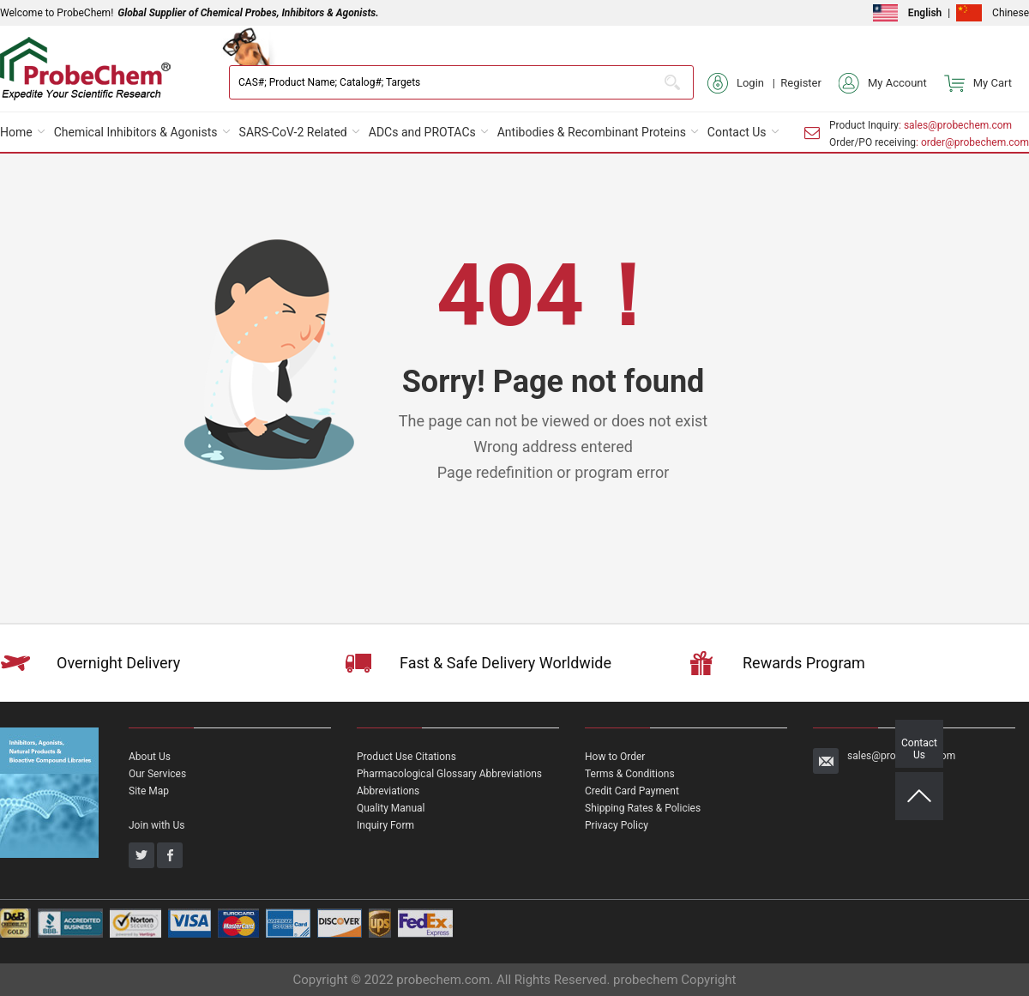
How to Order (615, 757)
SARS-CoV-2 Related (293, 132)
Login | (743, 83)
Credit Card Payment (632, 791)
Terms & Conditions (630, 774)
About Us (150, 757)
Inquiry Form (385, 825)
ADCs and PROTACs (422, 132)
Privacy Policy (616, 825)
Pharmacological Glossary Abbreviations (449, 774)
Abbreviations (388, 791)
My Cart (978, 83)
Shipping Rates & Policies (643, 808)
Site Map (149, 791)
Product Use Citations (406, 757)
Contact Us (737, 132)
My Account (883, 83)
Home (16, 132)
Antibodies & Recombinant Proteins (591, 132)
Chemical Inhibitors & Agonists (136, 132)
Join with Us (156, 825)
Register (800, 82)
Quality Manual (391, 808)
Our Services (157, 774)
